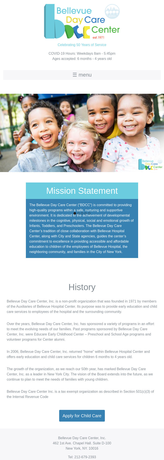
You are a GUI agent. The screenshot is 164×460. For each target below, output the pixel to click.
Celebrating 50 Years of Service (82, 23)
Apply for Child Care (82, 415)
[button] (12, 128)
